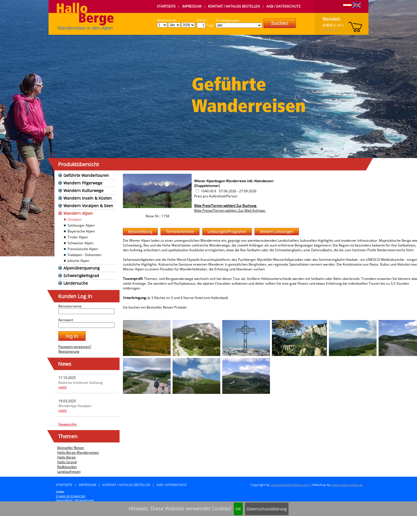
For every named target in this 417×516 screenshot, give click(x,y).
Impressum (191, 6)
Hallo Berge (66, 457)
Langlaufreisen (69, 471)
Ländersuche (75, 283)
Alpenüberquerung (81, 268)
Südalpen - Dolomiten (84, 254)
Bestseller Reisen (70, 447)
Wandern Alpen (78, 213)
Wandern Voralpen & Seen (88, 205)
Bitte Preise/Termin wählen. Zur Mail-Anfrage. (230, 210)
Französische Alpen (83, 248)
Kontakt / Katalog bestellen (234, 6)
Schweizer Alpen (80, 243)
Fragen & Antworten (71, 496)
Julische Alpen (78, 260)
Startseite (166, 6)
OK (238, 509)
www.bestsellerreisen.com (290, 485)
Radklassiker (67, 466)
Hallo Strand (67, 462)
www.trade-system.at (347, 485)
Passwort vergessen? (74, 346)
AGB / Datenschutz (283, 6)
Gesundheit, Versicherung (75, 500)
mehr (62, 387)
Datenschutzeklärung (267, 509)
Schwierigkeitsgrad (81, 275)
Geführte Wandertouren (86, 175)
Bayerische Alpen (81, 231)
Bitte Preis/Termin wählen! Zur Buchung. (225, 205)
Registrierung (68, 351)
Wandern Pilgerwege (82, 183)
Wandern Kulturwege (83, 190)
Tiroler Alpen (78, 237)
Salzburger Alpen (81, 225)
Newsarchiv (67, 424)
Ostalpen (75, 219)
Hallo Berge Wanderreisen (78, 452)
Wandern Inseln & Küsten (87, 198)
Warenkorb (331, 18)
